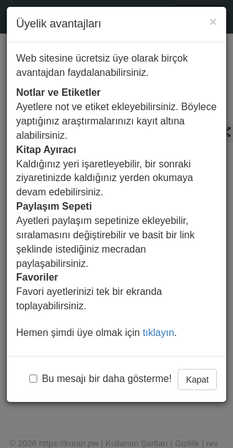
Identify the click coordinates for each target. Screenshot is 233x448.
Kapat (197, 380)
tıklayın (159, 332)
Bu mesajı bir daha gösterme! (100, 378)
